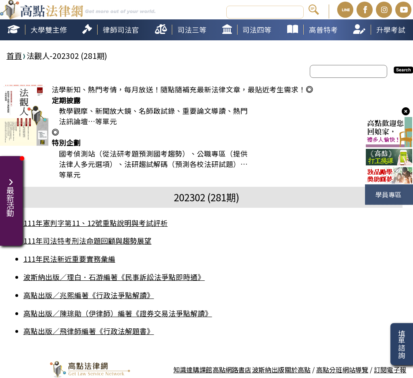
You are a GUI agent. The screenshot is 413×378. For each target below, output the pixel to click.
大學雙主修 (49, 30)
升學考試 (390, 30)
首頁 (14, 55)
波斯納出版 (268, 369)
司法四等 (256, 30)
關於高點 (298, 369)
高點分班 (329, 369)
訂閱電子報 (390, 369)
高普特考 (323, 30)
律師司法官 (121, 30)
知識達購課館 (192, 369)
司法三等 (191, 30)
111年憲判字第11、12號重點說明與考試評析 (95, 223)
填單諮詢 (401, 344)
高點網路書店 (232, 369)
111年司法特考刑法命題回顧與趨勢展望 (87, 241)
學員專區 (388, 194)
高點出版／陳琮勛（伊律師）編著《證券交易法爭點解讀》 (117, 313)
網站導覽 (355, 369)
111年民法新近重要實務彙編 (69, 259)
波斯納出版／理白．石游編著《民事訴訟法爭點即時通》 (114, 277)
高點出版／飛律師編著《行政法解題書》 (88, 331)
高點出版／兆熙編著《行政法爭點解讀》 (88, 295)
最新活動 (11, 193)
